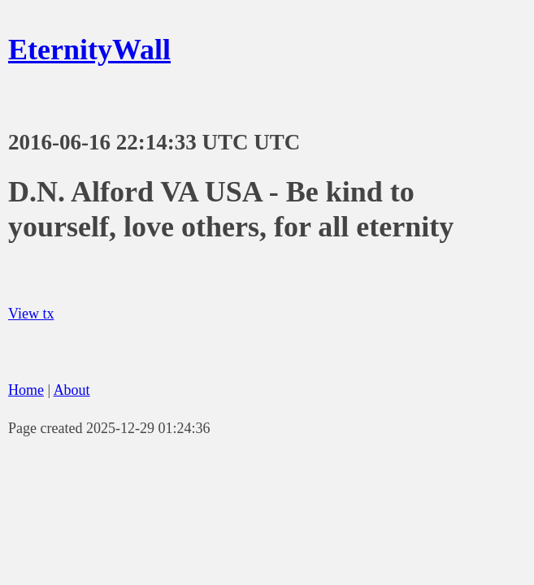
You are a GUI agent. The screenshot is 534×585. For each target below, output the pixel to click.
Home (26, 390)
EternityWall (89, 49)
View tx (31, 314)
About (72, 390)
